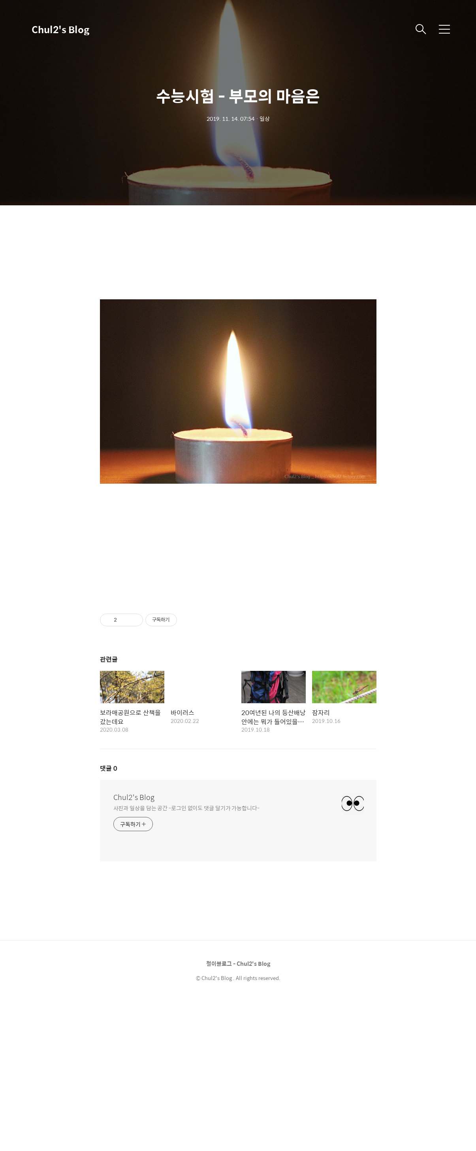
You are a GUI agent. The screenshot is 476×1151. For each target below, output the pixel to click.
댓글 (108, 918)
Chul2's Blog (60, 29)
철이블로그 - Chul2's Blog (238, 1113)
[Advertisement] (238, 675)
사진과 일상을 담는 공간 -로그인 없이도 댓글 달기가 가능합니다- (186, 958)
